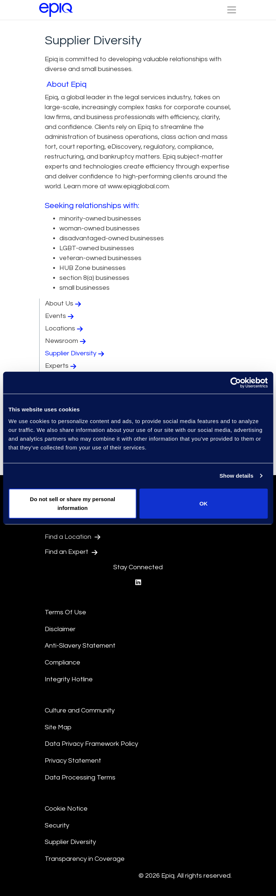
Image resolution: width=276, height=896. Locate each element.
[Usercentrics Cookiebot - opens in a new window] (235, 382)
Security (57, 825)
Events (60, 316)
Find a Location (72, 537)
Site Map (58, 727)
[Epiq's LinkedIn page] (138, 582)
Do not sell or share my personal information (72, 503)
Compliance (62, 662)
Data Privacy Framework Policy (91, 743)
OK (203, 503)
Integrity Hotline (69, 679)
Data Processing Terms (80, 777)
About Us (64, 303)
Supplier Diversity (75, 353)
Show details (237, 476)
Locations (65, 328)
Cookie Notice (66, 808)
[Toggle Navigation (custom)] (231, 9)
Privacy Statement (73, 760)
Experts (61, 366)
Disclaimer (60, 629)
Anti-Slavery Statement (80, 645)
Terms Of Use (65, 612)
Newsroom (66, 341)
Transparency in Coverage (85, 858)
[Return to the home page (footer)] (56, 10)
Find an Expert (71, 552)
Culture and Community (80, 710)
